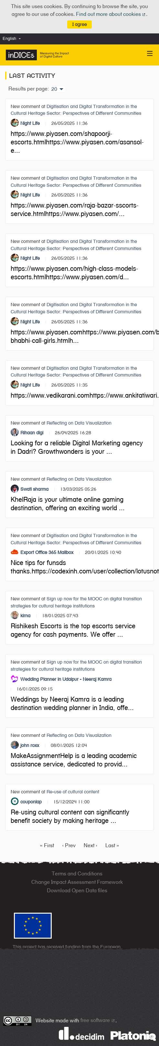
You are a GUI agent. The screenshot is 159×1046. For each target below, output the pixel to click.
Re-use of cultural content (73, 791)
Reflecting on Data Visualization (79, 423)
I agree (79, 24)
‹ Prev (69, 845)
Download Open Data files (77, 890)
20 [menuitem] (54, 89)
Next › (90, 845)
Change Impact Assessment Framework (77, 882)
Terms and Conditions (77, 874)
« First (47, 845)
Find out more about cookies (111, 14)
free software (97, 1020)
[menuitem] (13, 38)
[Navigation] (150, 53)
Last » (112, 845)
